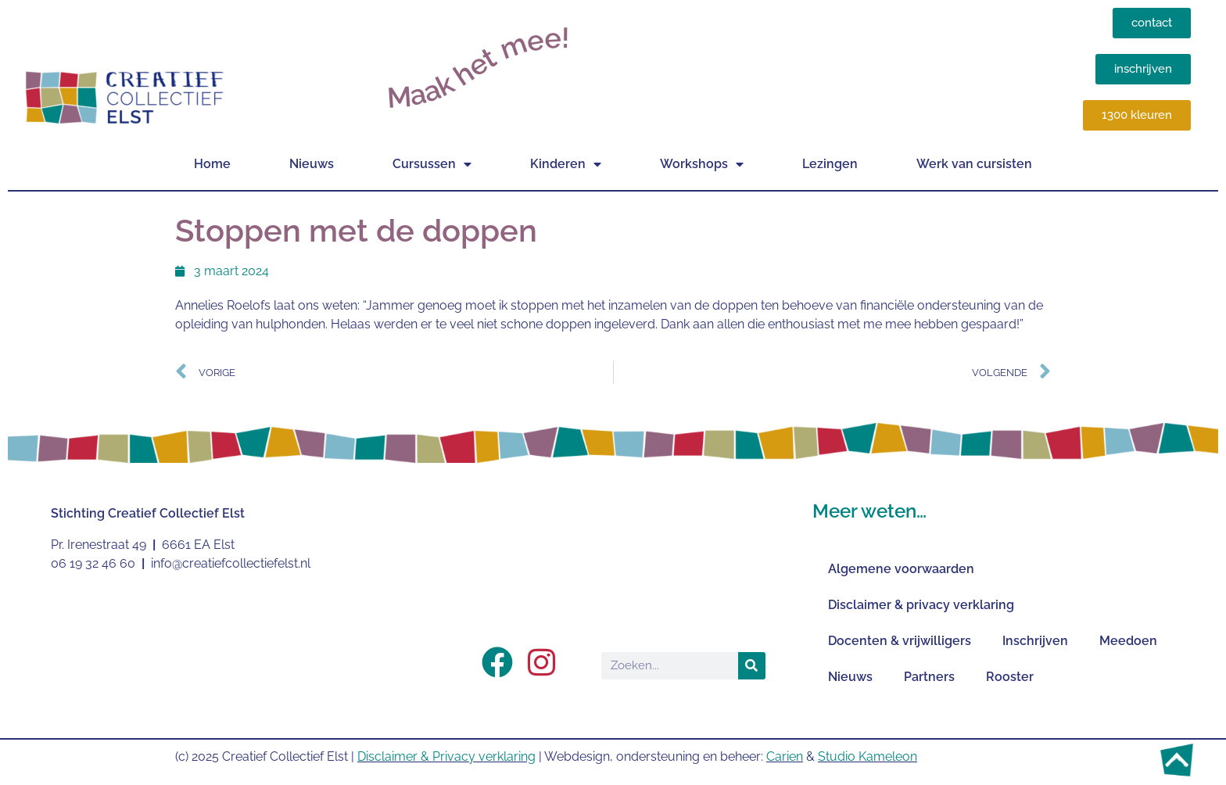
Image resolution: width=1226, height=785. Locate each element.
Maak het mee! (478, 67)
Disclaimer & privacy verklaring (921, 604)
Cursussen (432, 164)
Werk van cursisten (974, 163)
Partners (929, 676)
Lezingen (830, 163)
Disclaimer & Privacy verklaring (446, 756)
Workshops (702, 164)
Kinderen (565, 164)
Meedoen (1128, 640)
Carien (784, 756)
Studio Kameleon (867, 756)
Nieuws (311, 163)
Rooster (1010, 676)
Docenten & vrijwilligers (899, 640)
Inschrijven (1035, 640)
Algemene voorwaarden (901, 568)
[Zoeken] (751, 665)
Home (212, 163)
